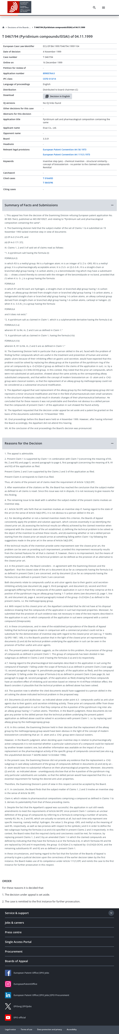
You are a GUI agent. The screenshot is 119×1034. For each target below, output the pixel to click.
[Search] (94, 7)
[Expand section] (111, 913)
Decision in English (57, 96)
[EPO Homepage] (19, 7)
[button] (59, 205)
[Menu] (103, 7)
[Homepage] (3, 27)
